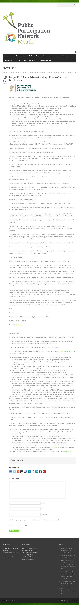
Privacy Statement (7, 600)
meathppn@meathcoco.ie (10, 552)
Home (6, 56)
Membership (8, 60)
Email (43, 509)
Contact (18, 60)
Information (64, 56)
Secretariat (53, 56)
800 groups (34, 548)
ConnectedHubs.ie (66, 351)
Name (43, 503)
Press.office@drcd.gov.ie (16, 325)
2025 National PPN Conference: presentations (37, 60)
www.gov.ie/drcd (67, 451)
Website (44, 514)
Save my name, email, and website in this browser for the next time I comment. (35, 520)
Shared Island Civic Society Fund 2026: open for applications (68, 550)
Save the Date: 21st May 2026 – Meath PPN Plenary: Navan (68, 583)
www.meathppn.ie (8, 557)
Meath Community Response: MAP (22, 56)
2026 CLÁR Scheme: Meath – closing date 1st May (68, 591)
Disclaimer (14, 600)
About (45, 56)
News (37, 56)
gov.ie (57, 447)
